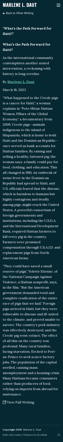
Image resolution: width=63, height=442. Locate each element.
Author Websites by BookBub (30, 434)
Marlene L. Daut (20, 4)
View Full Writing (18, 402)
